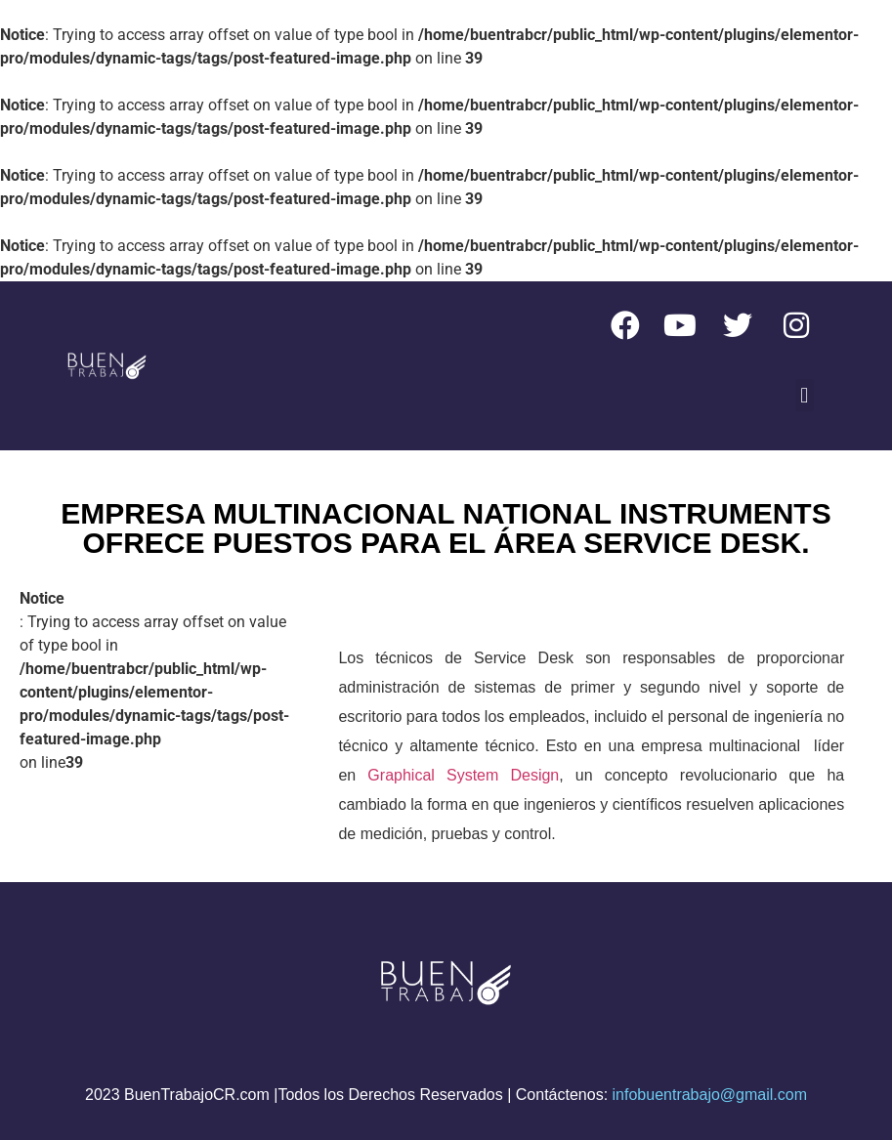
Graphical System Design (463, 775)
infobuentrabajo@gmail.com (710, 1094)
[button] (804, 395)
